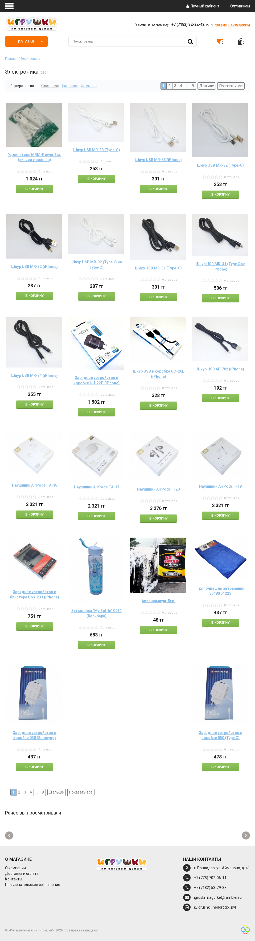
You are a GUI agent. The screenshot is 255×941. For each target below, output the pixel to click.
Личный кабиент (202, 6)
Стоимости (89, 86)
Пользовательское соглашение (32, 885)
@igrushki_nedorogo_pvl (215, 907)
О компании (15, 868)
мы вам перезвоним (232, 24)
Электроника (30, 59)
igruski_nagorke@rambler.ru (218, 897)
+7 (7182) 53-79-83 (210, 887)
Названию (69, 86)
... (187, 86)
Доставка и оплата (22, 873)
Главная (11, 59)
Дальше (206, 86)
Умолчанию (50, 86)
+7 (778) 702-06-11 (210, 878)
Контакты (13, 879)
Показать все (231, 86)
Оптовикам (240, 6)
